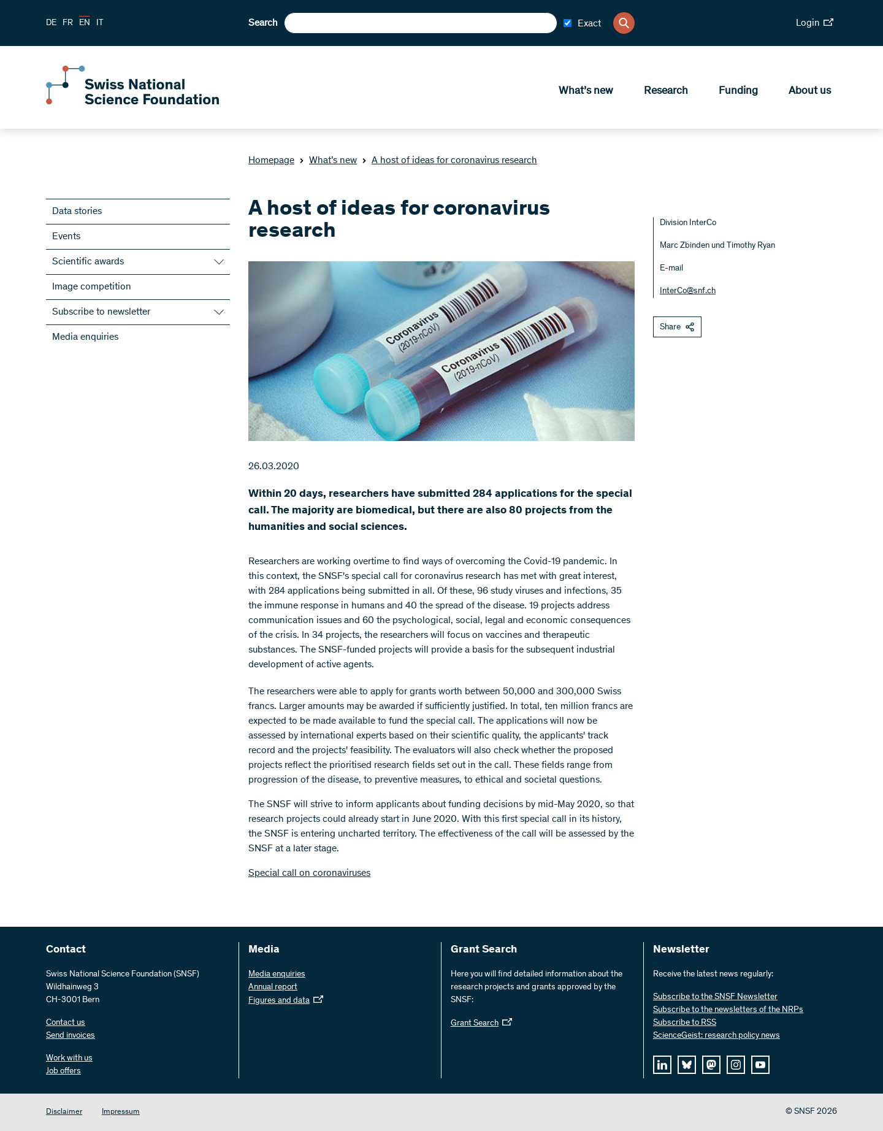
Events (66, 237)
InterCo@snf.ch (688, 291)
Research (666, 92)
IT (100, 23)
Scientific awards (88, 262)
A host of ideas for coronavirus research (449, 161)
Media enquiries (85, 337)
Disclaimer (64, 1112)
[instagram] (736, 1065)
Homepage (271, 161)
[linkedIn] (662, 1065)
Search (263, 23)
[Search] (624, 23)
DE (51, 23)
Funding (738, 92)
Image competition (91, 287)
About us (810, 92)
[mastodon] (711, 1065)
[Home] (135, 103)
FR (68, 23)
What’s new (586, 92)
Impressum (121, 1112)
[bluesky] (687, 1065)
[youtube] (760, 1065)
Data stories (77, 212)
